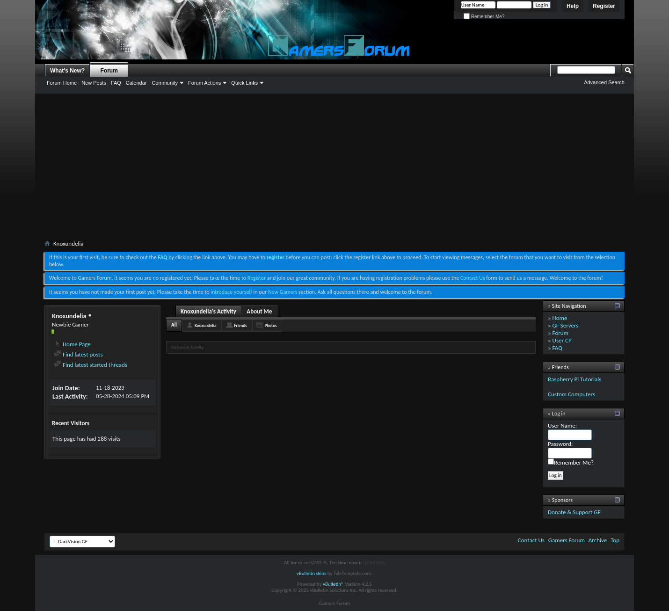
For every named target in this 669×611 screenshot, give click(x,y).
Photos (271, 325)
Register (604, 6)
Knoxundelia (205, 325)
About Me (259, 311)
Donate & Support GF (574, 512)
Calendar (136, 83)
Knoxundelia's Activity (208, 311)
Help (573, 6)
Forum (109, 70)
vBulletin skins (312, 573)
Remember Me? (484, 16)
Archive (598, 540)
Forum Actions (204, 83)
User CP (562, 340)
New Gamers (283, 292)
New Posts (93, 83)
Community (165, 83)
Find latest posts (78, 354)
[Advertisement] (334, 168)
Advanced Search (604, 82)
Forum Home (62, 83)
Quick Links (244, 83)
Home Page (72, 344)
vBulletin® (333, 584)
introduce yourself (231, 292)
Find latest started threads (90, 364)
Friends (240, 325)
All (174, 325)
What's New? (67, 70)
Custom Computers (571, 394)
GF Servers (566, 325)
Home (560, 317)
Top (615, 540)
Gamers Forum (566, 540)
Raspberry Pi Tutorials (574, 379)
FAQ (116, 83)
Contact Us (472, 278)
